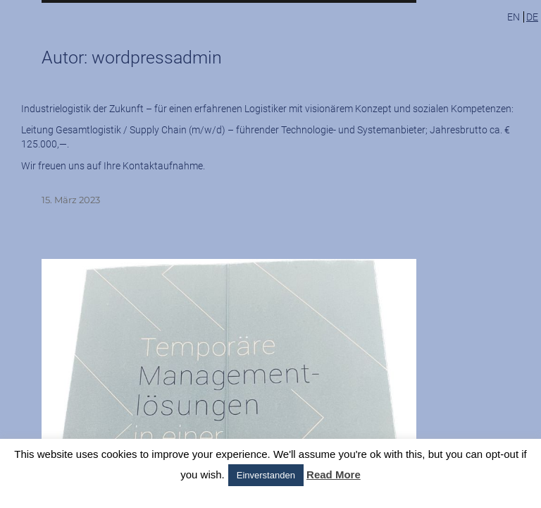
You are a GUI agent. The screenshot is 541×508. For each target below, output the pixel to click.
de (532, 17)
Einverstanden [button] (266, 475)
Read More (333, 474)
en (513, 17)
